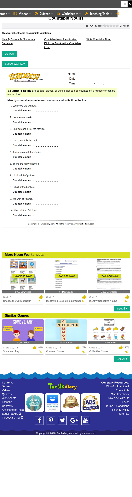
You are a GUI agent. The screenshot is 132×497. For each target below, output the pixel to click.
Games (6, 386)
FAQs (125, 401)
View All (9, 54)
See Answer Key (15, 63)
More (123, 13)
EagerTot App (11, 413)
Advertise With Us (118, 398)
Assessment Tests (13, 409)
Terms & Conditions (117, 406)
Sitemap (124, 413)
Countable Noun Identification (60, 39)
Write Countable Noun (99, 39)
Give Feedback (120, 394)
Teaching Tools (98, 13)
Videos (22, 13)
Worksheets (69, 13)
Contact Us (122, 390)
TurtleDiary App (12, 417)
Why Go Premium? (117, 386)
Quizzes (44, 13)
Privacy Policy (120, 409)
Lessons (7, 401)
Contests (7, 406)
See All (122, 308)
